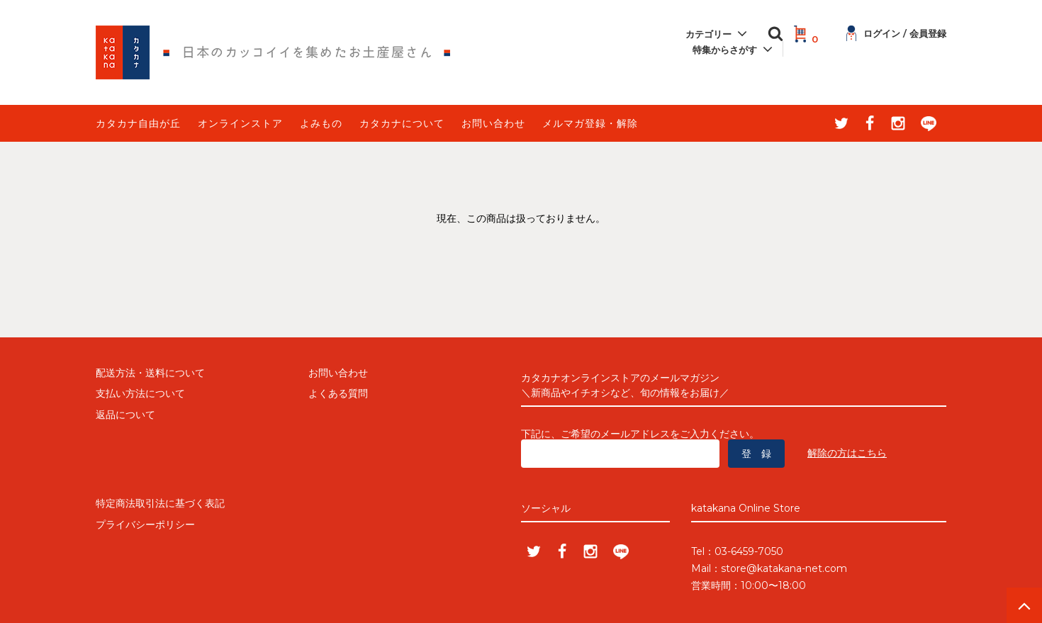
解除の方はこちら (847, 453)
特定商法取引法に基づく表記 (160, 503)
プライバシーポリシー (145, 524)
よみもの (321, 123)
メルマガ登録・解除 (590, 123)
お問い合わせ (493, 123)
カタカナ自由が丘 (138, 123)
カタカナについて (401, 123)
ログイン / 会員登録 (896, 33)
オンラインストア (240, 123)
